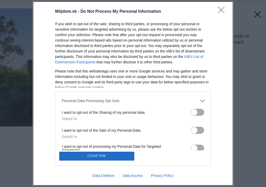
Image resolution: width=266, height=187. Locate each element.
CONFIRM (97, 156)
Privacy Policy (162, 176)
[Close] (223, 11)
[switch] (197, 111)
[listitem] (133, 100)
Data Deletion (103, 176)
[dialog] (133, 93)
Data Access (133, 176)
